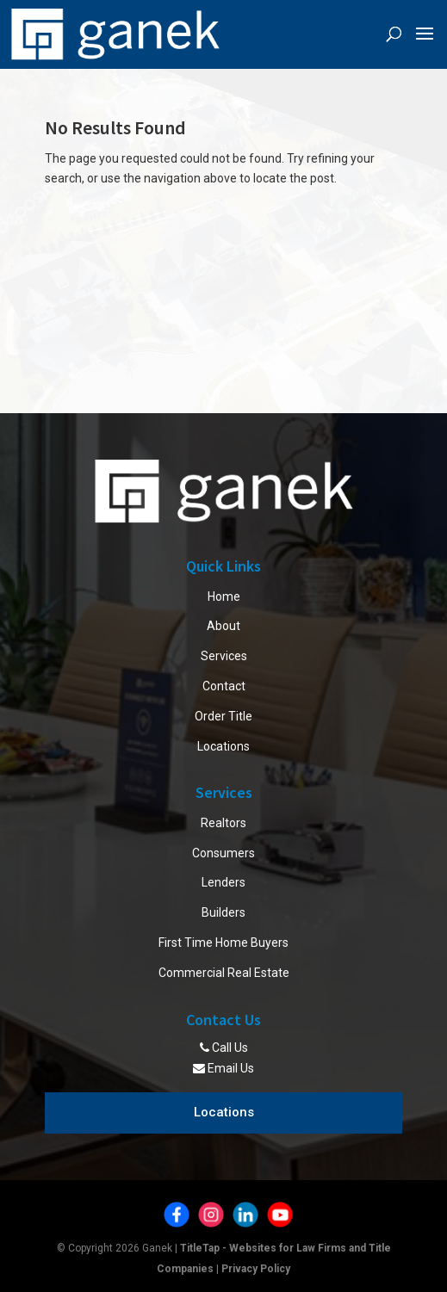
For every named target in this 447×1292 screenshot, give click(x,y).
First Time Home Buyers (223, 942)
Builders (223, 912)
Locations (223, 746)
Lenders (223, 882)
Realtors (223, 823)
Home (224, 596)
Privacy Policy (255, 1269)
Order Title (223, 716)
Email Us (223, 1068)
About (223, 626)
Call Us (224, 1047)
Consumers (223, 853)
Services (224, 656)
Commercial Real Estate (223, 973)
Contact (223, 686)
